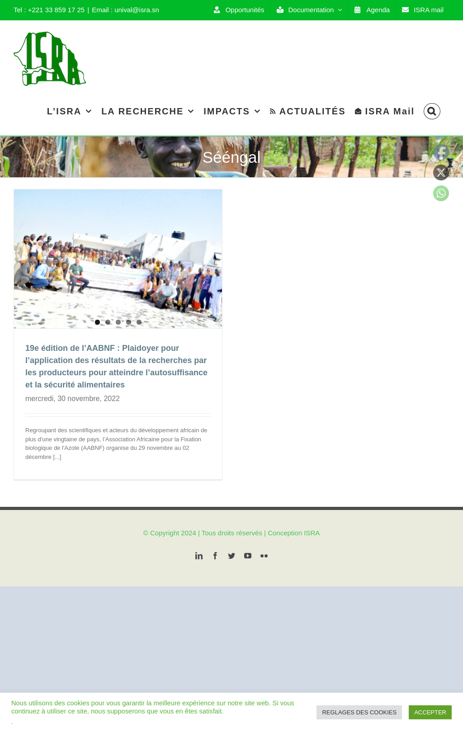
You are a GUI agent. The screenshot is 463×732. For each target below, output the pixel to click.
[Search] (432, 111)
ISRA (312, 551)
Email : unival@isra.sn (125, 10)
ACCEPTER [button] (430, 712)
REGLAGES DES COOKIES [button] (359, 712)
